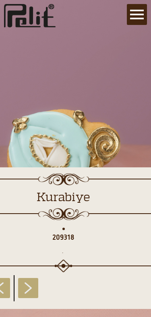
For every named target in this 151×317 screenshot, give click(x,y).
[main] (75, 158)
